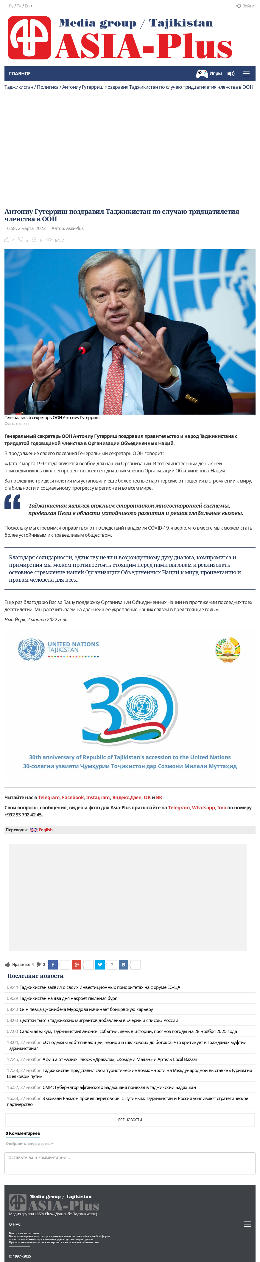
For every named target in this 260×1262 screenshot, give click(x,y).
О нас (15, 1224)
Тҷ (19, 6)
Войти (245, 6)
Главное (20, 73)
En (27, 6)
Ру (11, 6)
